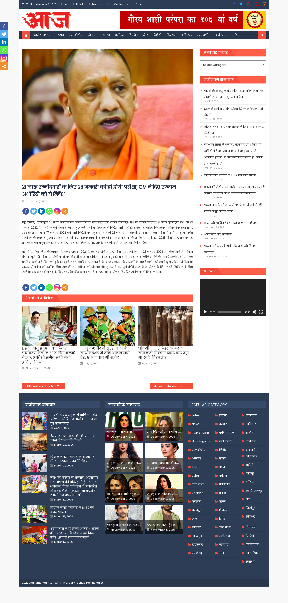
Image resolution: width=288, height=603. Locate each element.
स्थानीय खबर (40, 35)
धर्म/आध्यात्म (226, 433)
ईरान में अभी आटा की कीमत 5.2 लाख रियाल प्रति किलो (233, 112)
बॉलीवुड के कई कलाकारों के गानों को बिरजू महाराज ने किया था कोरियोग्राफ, (173, 386)
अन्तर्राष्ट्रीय (75, 35)
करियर (119, 35)
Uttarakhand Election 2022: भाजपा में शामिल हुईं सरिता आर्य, (46, 386)
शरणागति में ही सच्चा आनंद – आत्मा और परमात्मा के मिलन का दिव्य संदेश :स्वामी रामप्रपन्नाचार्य (235, 190)
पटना (222, 467)
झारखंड (223, 415)
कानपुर (196, 510)
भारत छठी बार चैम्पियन (218, 234)
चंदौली (249, 465)
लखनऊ (251, 441)
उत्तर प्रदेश (197, 484)
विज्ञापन (171, 35)
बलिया (250, 482)
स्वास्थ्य (105, 35)
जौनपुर (250, 473)
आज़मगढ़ (251, 456)
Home (67, 4)
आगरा (195, 467)
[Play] (205, 312)
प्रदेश (90, 35)
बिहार (222, 519)
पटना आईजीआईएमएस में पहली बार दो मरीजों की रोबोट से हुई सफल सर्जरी (233, 208)
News (195, 424)
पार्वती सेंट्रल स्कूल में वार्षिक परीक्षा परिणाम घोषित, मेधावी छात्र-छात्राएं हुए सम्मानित (234, 94)
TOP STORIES (201, 433)
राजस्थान (251, 415)
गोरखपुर (197, 536)
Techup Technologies (89, 583)
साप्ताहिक (252, 553)
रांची (221, 553)
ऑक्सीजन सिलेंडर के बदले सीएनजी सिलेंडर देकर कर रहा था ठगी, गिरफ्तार (163, 353)
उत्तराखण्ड (197, 493)
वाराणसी (251, 450)
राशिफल (186, 35)
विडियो (157, 35)
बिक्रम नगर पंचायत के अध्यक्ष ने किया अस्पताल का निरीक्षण (234, 130)
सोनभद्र (250, 517)
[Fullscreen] (261, 312)
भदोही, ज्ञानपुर (254, 491)
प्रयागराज (224, 484)
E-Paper (137, 4)
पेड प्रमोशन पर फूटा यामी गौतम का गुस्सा (137, 432)
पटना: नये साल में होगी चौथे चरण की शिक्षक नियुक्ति (230, 249)
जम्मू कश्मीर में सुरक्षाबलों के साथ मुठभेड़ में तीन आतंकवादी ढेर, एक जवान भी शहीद (105, 353)
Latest (196, 415)
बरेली (222, 501)
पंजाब (222, 458)
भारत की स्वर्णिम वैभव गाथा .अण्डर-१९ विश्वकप (231, 223)
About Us (81, 4)
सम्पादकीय (203, 35)
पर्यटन (235, 35)
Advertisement (100, 4)
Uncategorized (202, 441)
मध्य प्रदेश (225, 527)
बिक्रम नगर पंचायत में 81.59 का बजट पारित (230, 175)
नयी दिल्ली (225, 441)
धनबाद (223, 424)
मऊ (248, 499)
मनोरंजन (221, 35)
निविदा (223, 450)
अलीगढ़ (196, 458)
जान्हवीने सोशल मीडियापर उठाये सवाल (176, 494)
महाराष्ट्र (224, 545)
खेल (145, 35)
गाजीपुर (196, 527)
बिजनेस (133, 35)
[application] (233, 297)
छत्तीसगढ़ (197, 545)
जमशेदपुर (197, 553)
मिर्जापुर (250, 508)
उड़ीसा (195, 476)
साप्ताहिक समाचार (124, 404)
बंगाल (222, 493)
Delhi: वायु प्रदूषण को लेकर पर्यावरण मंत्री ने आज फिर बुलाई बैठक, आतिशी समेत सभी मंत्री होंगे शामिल (48, 355)
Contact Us (121, 4)
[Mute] (254, 312)
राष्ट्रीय (60, 35)
